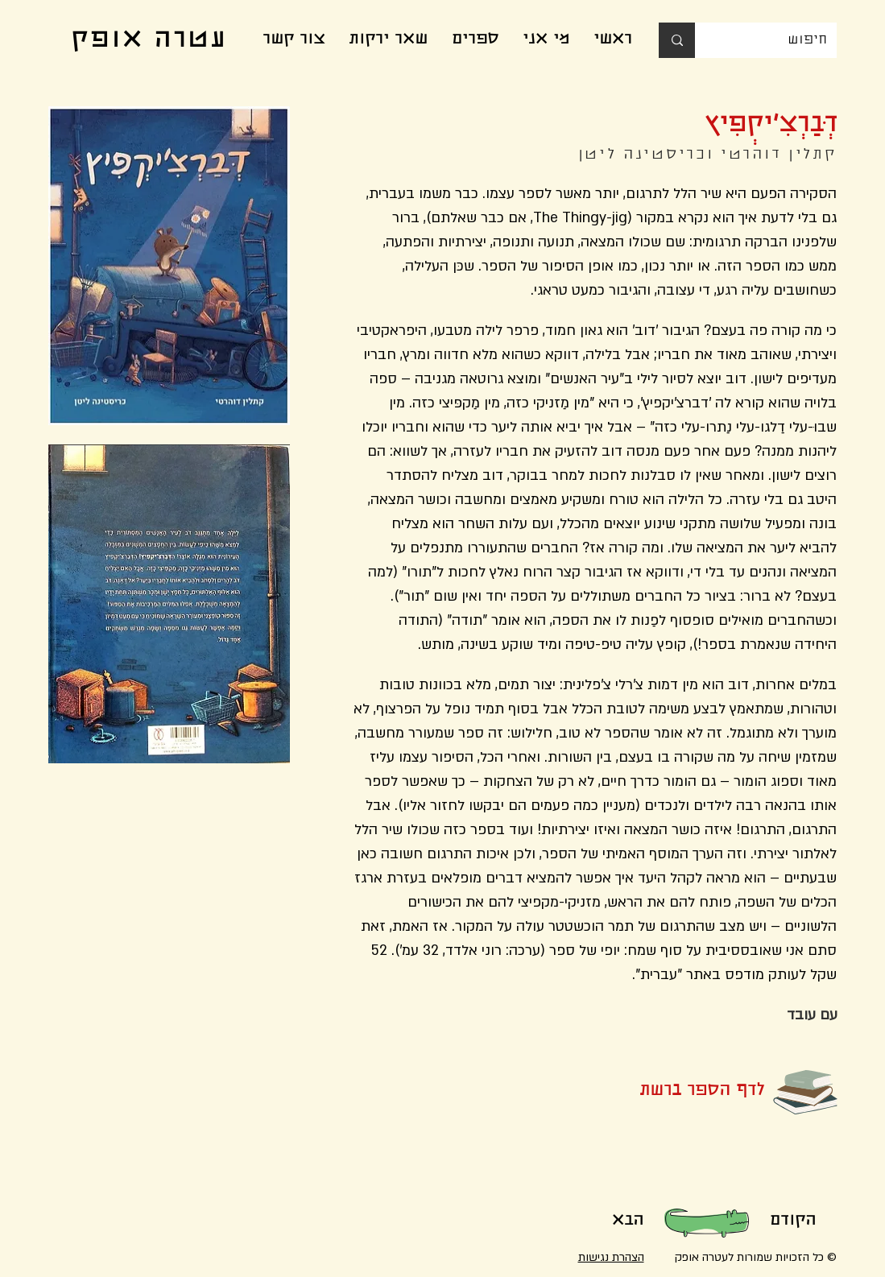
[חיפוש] (778, 40)
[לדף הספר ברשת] (675, 1092)
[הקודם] (793, 1221)
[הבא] (628, 1221)
